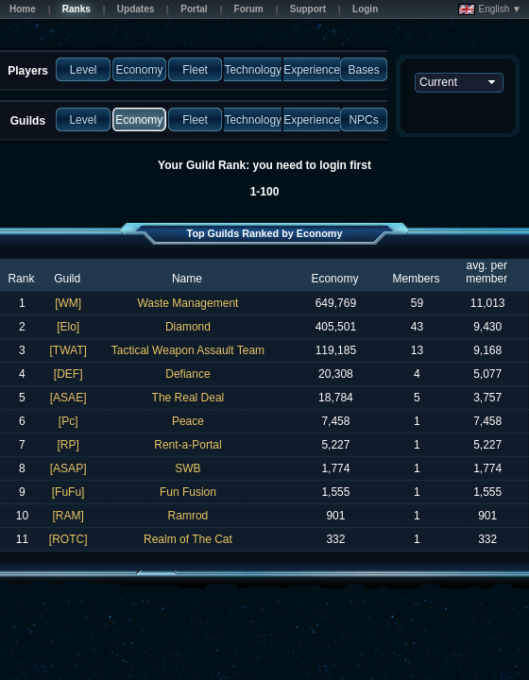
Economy (334, 278)
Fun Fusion (188, 492)
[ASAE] (68, 397)
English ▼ (489, 9)
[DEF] (68, 374)
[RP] (67, 444)
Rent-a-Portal (187, 444)
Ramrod (188, 515)
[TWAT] (67, 350)
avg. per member (486, 272)
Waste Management (187, 303)
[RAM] (67, 515)
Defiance (187, 374)
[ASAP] (68, 468)
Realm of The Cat (188, 539)
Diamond (188, 326)
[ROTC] (68, 539)
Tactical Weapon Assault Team (187, 350)
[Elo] (68, 326)
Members (415, 278)
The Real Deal (188, 397)
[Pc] (68, 421)
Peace (188, 421)
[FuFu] (68, 492)
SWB (187, 468)
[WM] (68, 303)
